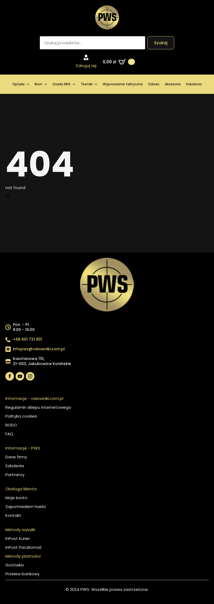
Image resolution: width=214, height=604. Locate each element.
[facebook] (9, 376)
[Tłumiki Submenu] (96, 84)
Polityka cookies (21, 416)
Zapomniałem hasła (25, 506)
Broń (38, 84)
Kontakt (13, 515)
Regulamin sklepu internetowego (38, 407)
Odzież (153, 84)
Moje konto (16, 497)
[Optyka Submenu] (28, 84)
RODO (11, 425)
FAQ (9, 434)
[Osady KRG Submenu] (74, 84)
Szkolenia (194, 84)
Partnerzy (14, 474)
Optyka (18, 84)
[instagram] (30, 376)
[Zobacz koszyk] (118, 62)
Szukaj (160, 43)
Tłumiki (86, 84)
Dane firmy (16, 457)
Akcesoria (173, 84)
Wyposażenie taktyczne (123, 84)
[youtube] (20, 376)
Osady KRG (61, 84)
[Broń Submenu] (46, 84)
